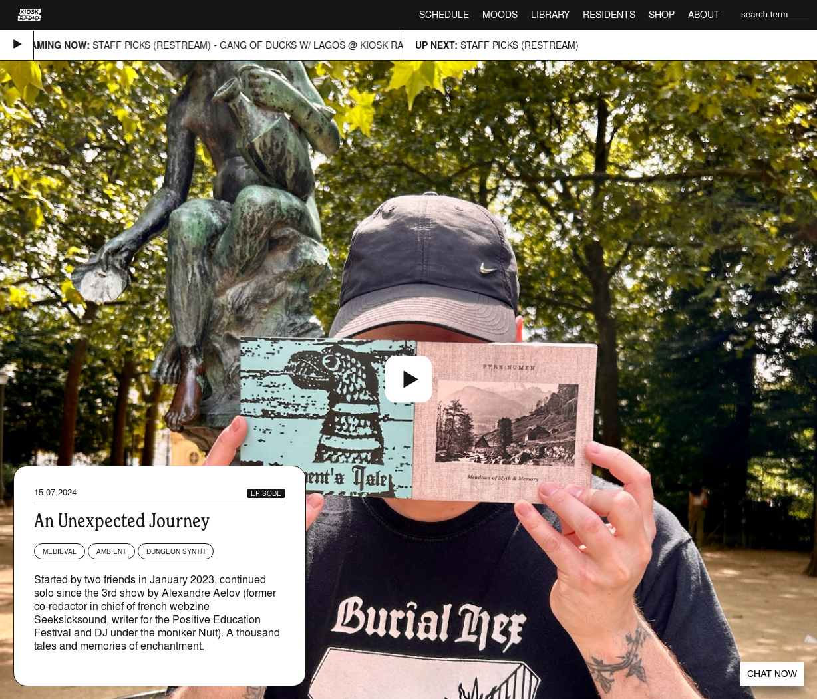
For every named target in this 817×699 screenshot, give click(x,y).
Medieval (60, 551)
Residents (609, 14)
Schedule (444, 14)
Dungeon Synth (175, 551)
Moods (500, 14)
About (704, 14)
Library (550, 14)
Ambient (111, 551)
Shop (662, 14)
